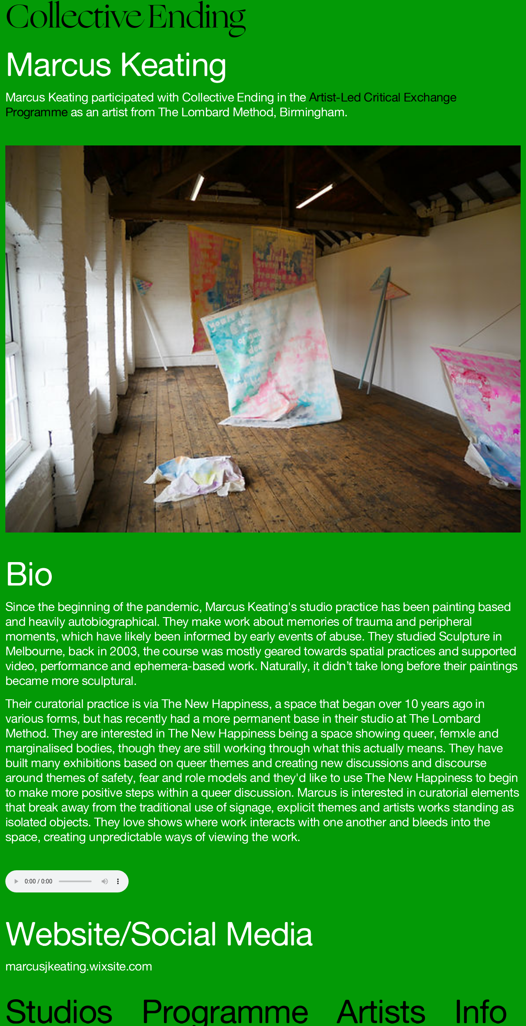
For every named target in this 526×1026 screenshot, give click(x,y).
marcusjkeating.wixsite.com (78, 966)
